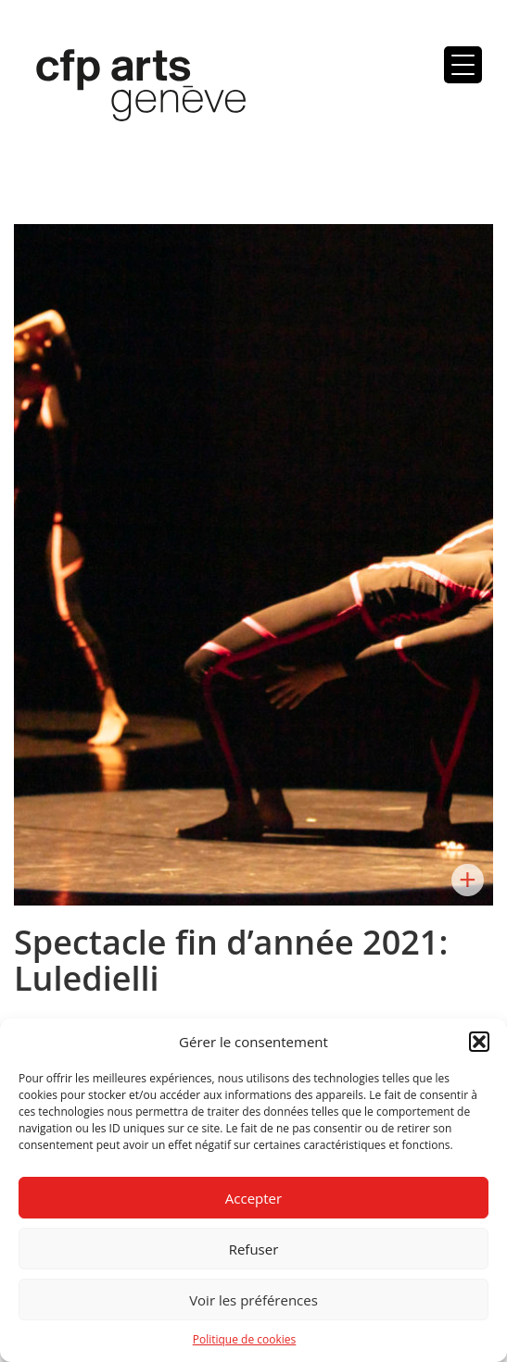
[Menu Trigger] (463, 64)
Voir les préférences (253, 1300)
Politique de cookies (245, 1339)
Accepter (253, 1198)
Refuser (254, 1249)
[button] (479, 1041)
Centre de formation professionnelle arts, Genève (130, 89)
